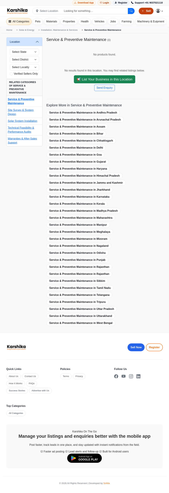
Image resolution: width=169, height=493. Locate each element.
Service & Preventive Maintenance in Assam (77, 126)
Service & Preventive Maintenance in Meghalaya (79, 231)
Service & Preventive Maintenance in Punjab (77, 259)
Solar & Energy (26, 30)
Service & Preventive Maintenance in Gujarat (77, 161)
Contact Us (30, 376)
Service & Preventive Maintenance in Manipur (78, 224)
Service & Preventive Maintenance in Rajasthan (79, 266)
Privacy (79, 376)
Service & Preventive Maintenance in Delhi (76, 147)
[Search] (131, 11)
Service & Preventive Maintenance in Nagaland (79, 245)
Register (154, 347)
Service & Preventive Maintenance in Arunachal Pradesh (85, 119)
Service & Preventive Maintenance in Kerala (77, 203)
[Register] (121, 2)
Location (15, 41)
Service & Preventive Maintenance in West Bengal (81, 323)
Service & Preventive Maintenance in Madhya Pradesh (83, 210)
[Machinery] (151, 21)
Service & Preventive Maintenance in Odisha (77, 252)
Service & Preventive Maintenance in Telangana (79, 294)
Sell (146, 11)
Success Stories (17, 390)
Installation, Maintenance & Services (59, 30)
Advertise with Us (40, 390)
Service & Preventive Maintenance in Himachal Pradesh (84, 175)
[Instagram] (131, 376)
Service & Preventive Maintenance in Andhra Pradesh (83, 112)
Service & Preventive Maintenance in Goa (75, 154)
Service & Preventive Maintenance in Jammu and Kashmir (86, 182)
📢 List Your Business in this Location (104, 79)
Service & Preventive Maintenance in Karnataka (79, 196)
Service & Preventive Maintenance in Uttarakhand (80, 316)
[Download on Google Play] (84, 458)
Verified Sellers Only (26, 73)
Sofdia (106, 483)
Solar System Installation (22, 121)
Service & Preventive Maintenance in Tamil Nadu (80, 287)
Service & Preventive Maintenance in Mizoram (78, 238)
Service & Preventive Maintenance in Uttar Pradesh (81, 309)
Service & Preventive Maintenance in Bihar (76, 133)
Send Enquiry (104, 87)
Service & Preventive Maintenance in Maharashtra (80, 217)
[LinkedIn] (138, 376)
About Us (13, 376)
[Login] (104, 2)
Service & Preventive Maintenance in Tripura (77, 302)
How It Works (15, 383)
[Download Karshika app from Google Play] (84, 2)
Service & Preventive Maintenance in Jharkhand (79, 189)
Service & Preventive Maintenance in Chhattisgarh (81, 140)
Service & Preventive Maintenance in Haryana (78, 168)
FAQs (31, 383)
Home (9, 30)
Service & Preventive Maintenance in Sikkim (77, 280)
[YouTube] (124, 376)
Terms (66, 376)
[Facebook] (116, 376)
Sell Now (136, 347)
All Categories (16, 413)
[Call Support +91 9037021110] (147, 3)
